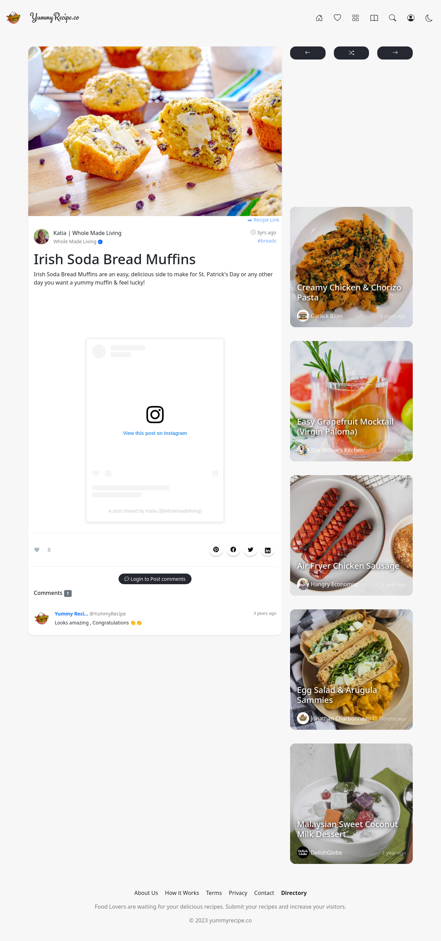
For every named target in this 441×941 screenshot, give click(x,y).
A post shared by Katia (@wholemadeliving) (155, 511)
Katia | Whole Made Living (87, 233)
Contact (264, 893)
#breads (267, 240)
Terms (214, 893)
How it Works (182, 893)
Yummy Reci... (71, 613)
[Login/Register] (410, 17)
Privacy (238, 893)
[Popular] (337, 17)
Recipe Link (263, 219)
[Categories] (355, 17)
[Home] (319, 17)
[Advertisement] (155, 316)
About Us (146, 893)
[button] (233, 550)
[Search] (392, 17)
